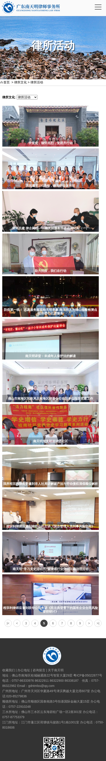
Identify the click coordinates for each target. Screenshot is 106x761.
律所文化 (20, 82)
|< (8, 623)
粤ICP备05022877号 (87, 675)
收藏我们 (8, 670)
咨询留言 (39, 670)
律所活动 (36, 82)
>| (98, 623)
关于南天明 (56, 670)
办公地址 (23, 670)
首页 (6, 82)
